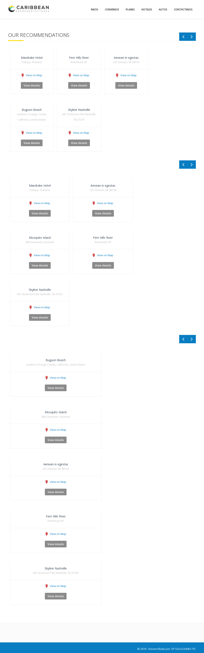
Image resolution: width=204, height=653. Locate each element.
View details (32, 85)
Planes (130, 9)
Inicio (94, 9)
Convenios (112, 9)
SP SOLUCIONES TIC (183, 649)
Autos (163, 9)
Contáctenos (183, 9)
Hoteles (146, 9)
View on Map (31, 75)
